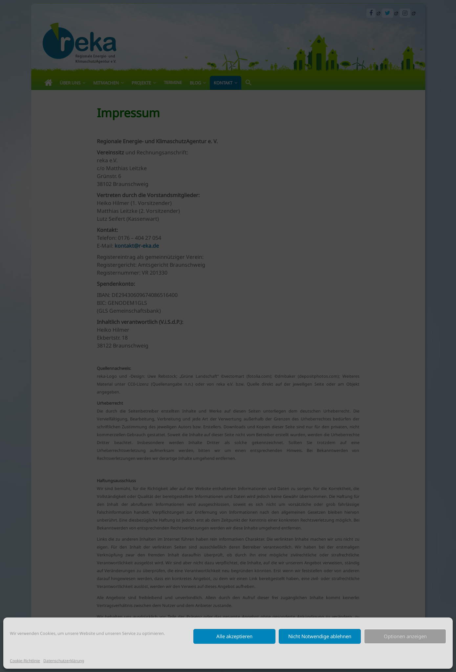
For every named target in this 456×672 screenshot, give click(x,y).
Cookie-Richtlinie (25, 660)
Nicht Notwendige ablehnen (319, 636)
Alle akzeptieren (234, 636)
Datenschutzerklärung (63, 660)
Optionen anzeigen (405, 636)
